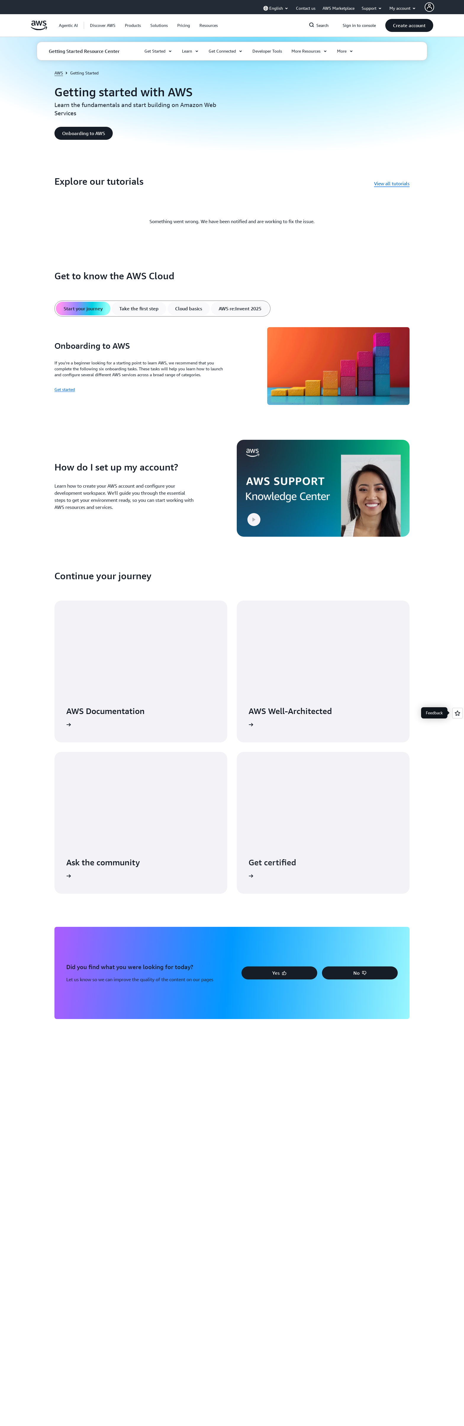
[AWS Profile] (429, 7)
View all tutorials (392, 183)
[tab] (83, 308)
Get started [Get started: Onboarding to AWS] (64, 389)
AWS (58, 72)
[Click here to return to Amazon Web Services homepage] (39, 28)
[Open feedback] (457, 713)
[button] (102, 25)
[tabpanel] (232, 367)
